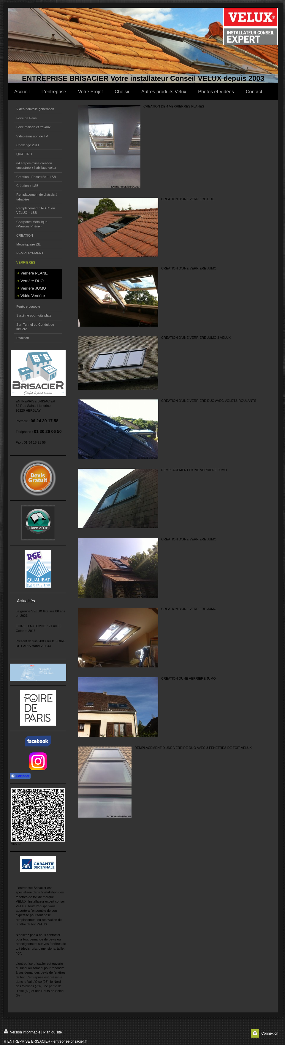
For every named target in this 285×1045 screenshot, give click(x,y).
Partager (20, 776)
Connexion (269, 1033)
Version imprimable (22, 1031)
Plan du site (52, 1032)
